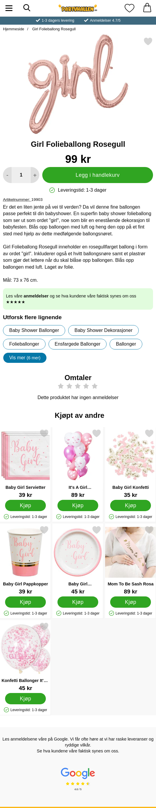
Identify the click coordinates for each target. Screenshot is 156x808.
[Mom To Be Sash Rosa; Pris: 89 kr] (130, 560)
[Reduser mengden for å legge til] (7, 175)
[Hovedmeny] (9, 8)
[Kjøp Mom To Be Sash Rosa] (130, 602)
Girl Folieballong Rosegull (53, 29)
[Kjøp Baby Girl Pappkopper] (25, 602)
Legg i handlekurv (98, 175)
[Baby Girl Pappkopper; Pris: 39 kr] (25, 560)
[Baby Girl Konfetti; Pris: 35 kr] (130, 463)
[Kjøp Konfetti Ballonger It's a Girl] (25, 698)
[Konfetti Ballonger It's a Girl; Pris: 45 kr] (25, 656)
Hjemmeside (13, 29)
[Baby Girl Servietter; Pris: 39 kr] (25, 463)
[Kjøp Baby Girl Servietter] (25, 505)
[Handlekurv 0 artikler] (147, 8)
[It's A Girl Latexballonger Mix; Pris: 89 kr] (77, 463)
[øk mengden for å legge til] (35, 175)
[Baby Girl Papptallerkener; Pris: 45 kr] (77, 560)
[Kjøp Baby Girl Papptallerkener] (77, 602)
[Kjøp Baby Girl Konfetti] (130, 505)
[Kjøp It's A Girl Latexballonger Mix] (77, 505)
